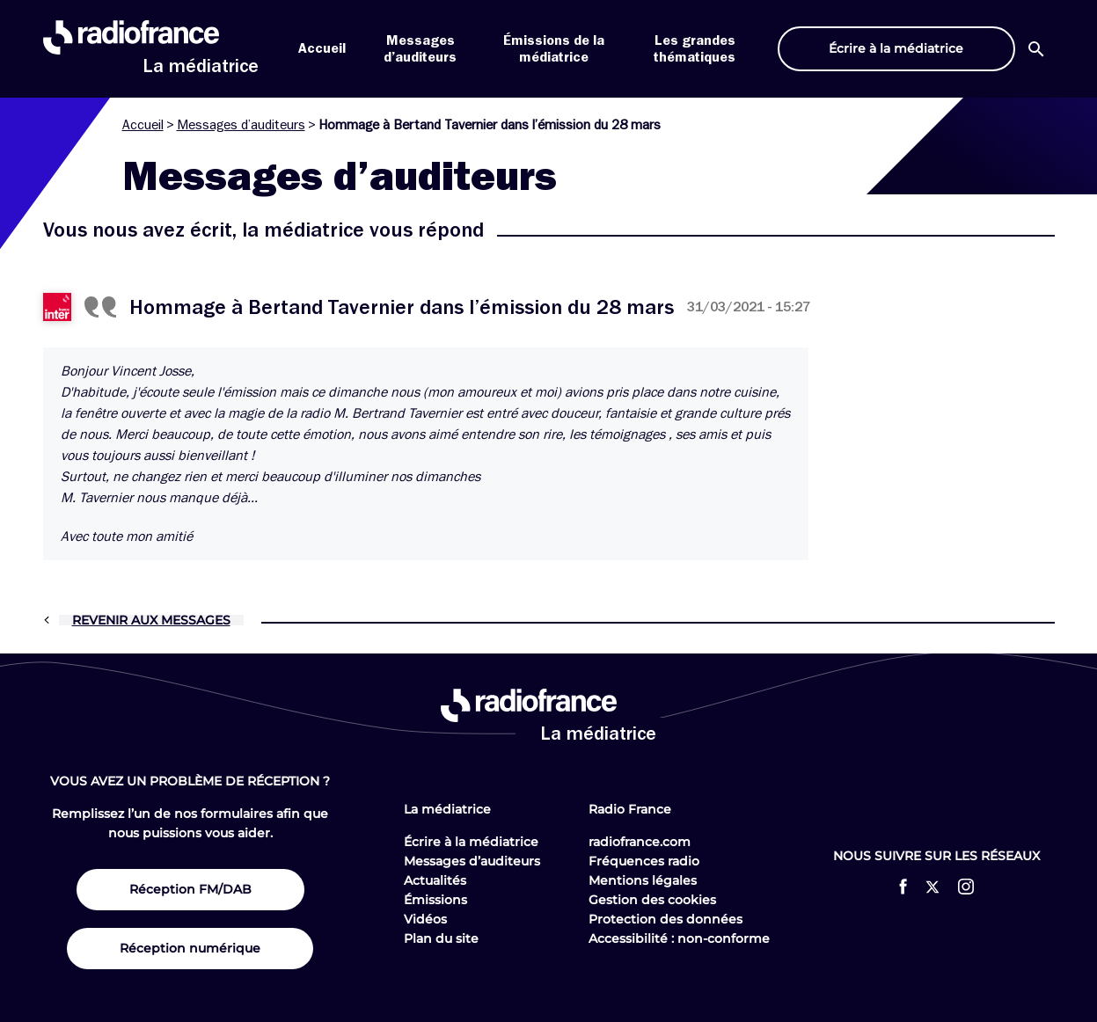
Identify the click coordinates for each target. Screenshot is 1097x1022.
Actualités (435, 880)
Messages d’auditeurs (241, 125)
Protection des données (665, 919)
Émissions (435, 900)
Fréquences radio (644, 861)
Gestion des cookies (652, 900)
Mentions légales (643, 880)
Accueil (322, 48)
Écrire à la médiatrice (471, 842)
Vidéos (425, 919)
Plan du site (441, 938)
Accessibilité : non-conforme (679, 938)
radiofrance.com (640, 842)
